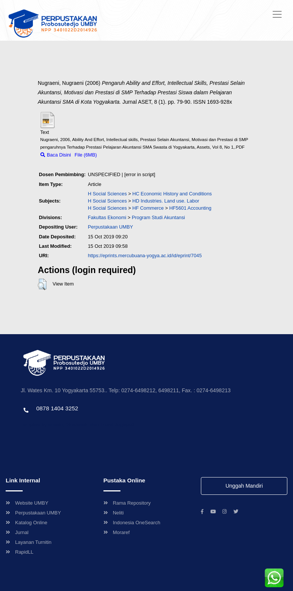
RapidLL (19, 552)
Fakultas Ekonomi (107, 217)
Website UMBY (27, 503)
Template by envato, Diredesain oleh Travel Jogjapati (77, 424)
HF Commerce (147, 208)
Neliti (113, 513)
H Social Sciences (107, 193)
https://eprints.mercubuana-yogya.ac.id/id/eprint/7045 (145, 255)
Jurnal (17, 532)
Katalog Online (26, 522)
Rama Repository (127, 503)
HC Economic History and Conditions (172, 193)
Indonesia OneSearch (131, 522)
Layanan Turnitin (28, 542)
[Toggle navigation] (277, 14)
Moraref (116, 532)
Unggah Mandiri (244, 486)
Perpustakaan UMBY (33, 513)
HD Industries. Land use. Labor (165, 201)
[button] (42, 284)
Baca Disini (55, 155)
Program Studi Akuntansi (158, 217)
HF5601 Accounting (190, 208)
